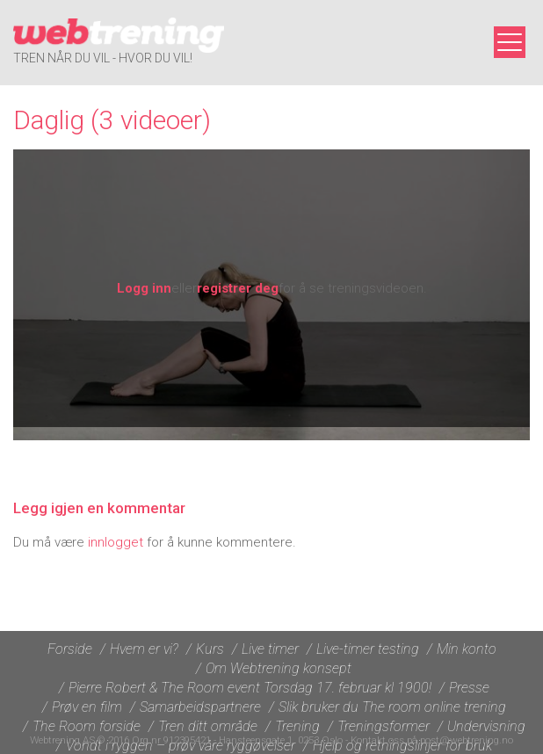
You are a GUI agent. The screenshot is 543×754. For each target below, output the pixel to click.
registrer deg (238, 288)
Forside (69, 649)
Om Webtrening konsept (278, 668)
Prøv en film (87, 707)
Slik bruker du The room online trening (392, 707)
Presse (469, 687)
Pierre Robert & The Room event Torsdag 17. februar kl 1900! (250, 687)
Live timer (270, 649)
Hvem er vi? (144, 649)
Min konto (466, 649)
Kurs (210, 649)
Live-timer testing (367, 649)
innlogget (115, 542)
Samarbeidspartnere (200, 707)
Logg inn (144, 288)
